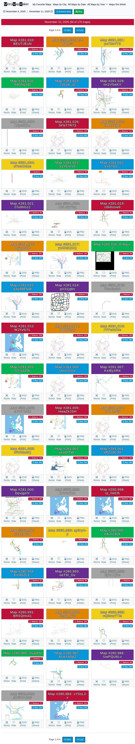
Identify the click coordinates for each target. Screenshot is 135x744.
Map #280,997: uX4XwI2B (22, 532)
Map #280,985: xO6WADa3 (22, 695)
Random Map (63, 12)
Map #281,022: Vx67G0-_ (112, 164)
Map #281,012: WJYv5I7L (22, 327)
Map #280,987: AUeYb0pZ (67, 654)
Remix (7, 70)
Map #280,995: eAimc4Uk (112, 532)
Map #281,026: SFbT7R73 (67, 123)
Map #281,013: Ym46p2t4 (112, 286)
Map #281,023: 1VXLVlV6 (67, 164)
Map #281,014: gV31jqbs (67, 286)
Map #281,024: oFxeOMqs (22, 164)
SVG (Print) (23, 70)
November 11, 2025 (41, 11)
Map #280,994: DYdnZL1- (22, 573)
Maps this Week (117, 4)
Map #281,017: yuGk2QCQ (67, 246)
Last (80, 30)
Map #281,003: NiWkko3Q (22, 450)
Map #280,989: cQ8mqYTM (112, 614)
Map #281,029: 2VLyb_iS (67, 82)
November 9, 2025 (14, 11)
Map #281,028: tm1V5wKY (112, 82)
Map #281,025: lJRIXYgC (112, 123)
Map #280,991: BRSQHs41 (22, 614)
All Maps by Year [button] (96, 4)
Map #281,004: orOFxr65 (112, 409)
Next (67, 30)
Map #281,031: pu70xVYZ (112, 41)
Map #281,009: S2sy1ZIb (22, 368)
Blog (79, 12)
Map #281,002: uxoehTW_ (67, 450)
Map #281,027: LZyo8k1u (22, 123)
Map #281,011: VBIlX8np (67, 327)
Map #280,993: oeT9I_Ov (67, 573)
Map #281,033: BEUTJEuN (22, 41)
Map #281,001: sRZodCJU (112, 450)
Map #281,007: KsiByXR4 (112, 368)
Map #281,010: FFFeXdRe (112, 327)
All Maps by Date (77, 4)
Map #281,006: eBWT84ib (22, 409)
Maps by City (60, 4)
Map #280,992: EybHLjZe (112, 573)
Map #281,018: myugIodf (22, 246)
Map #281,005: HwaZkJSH (67, 409)
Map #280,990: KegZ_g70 (67, 614)
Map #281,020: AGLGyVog (67, 205)
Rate (13, 70)
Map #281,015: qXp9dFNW (22, 286)
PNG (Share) (35, 70)
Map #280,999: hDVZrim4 (67, 491)
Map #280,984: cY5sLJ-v (67, 695)
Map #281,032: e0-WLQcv (67, 41)
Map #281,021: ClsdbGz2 (22, 205)
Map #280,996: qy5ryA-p (67, 532)
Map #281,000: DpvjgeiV (22, 491)
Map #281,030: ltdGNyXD (22, 82)
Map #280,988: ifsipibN (22, 653)
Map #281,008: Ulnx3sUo (67, 368)
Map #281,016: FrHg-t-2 (112, 246)
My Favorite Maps (42, 4)
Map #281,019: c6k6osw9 (112, 205)
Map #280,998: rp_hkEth (112, 491)
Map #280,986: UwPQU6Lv (112, 654)
